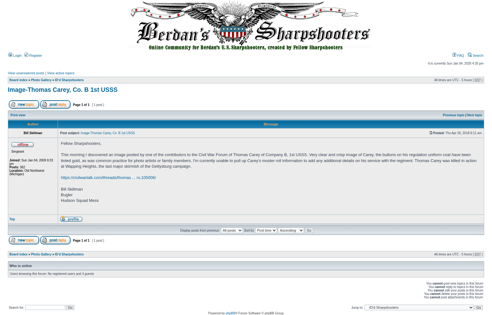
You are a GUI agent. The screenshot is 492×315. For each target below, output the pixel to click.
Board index (18, 80)
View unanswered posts (26, 73)
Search (476, 55)
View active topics (60, 73)
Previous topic (454, 115)
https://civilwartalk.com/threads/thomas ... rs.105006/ (108, 177)
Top (12, 219)
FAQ (458, 55)
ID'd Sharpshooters (69, 80)
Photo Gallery (41, 80)
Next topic (474, 115)
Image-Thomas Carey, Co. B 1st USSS (63, 89)
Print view (18, 115)
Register (33, 55)
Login (15, 55)
